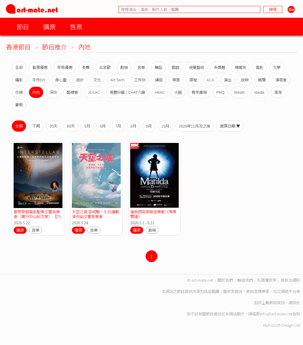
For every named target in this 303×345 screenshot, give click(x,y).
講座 (159, 80)
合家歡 (105, 67)
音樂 (141, 67)
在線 (19, 92)
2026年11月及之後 (194, 126)
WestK (239, 92)
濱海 (278, 92)
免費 (86, 67)
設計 (80, 80)
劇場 (124, 67)
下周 (36, 126)
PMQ (220, 92)
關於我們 (225, 280)
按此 (296, 302)
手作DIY (39, 80)
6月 (103, 126)
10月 (165, 126)
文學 (277, 67)
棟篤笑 (240, 67)
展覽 (262, 80)
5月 (87, 126)
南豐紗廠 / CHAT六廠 (127, 92)
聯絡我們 (245, 280)
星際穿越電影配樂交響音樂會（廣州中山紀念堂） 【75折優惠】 (37, 216)
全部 (19, 67)
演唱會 (281, 80)
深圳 (53, 92)
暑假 (19, 104)
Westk (259, 92)
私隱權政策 (266, 280)
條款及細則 (290, 280)
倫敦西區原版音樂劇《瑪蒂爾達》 (153, 214)
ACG (210, 80)
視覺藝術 (196, 67)
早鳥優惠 (64, 67)
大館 (178, 92)
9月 (149, 126)
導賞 (176, 80)
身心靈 (61, 80)
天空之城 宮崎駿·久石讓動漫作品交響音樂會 (95, 214)
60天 (71, 126)
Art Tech (117, 80)
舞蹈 (158, 67)
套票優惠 (40, 67)
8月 (133, 126)
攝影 (19, 80)
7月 (118, 126)
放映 (245, 80)
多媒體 (219, 67)
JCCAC (94, 92)
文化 (97, 80)
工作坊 (140, 80)
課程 (193, 80)
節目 (23, 26)
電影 (259, 67)
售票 (76, 26)
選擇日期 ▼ (230, 126)
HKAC (160, 92)
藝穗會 (72, 92)
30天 (53, 126)
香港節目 (18, 46)
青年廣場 (199, 92)
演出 (227, 80)
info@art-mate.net (276, 314)
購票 (49, 26)
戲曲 (175, 67)
